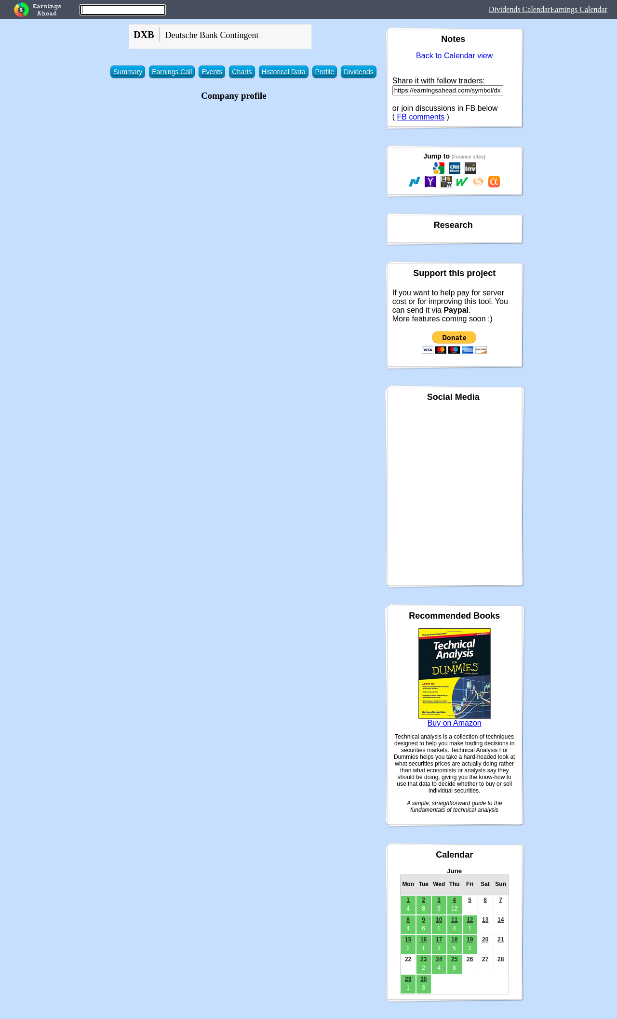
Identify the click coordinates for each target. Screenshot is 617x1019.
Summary (127, 71)
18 (454, 939)
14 (500, 919)
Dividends (358, 71)
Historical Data (284, 71)
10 (439, 919)
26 (470, 959)
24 (439, 959)
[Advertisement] (233, 171)
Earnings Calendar (578, 9)
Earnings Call (172, 71)
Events (211, 71)
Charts (242, 71)
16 (423, 939)
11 (454, 919)
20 (485, 939)
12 (470, 919)
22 (408, 959)
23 (423, 959)
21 (500, 939)
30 (423, 979)
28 (500, 959)
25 (454, 959)
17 (439, 939)
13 (485, 919)
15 (408, 939)
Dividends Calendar (519, 9)
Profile (325, 71)
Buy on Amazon (455, 723)
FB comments (420, 117)
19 (470, 939)
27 (485, 959)
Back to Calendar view (454, 56)
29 (408, 979)
